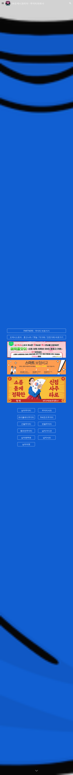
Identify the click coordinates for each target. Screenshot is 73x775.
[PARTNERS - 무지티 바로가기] (36, 330)
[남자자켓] (26, 444)
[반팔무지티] (46, 424)
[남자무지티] (26, 410)
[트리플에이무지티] (26, 417)
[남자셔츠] (46, 437)
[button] (3, 3)
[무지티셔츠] (46, 410)
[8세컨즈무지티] (46, 417)
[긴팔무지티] (26, 424)
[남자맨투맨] (26, 437)
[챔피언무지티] (26, 430)
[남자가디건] (46, 430)
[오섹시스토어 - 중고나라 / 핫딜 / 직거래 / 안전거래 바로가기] (36, 337)
